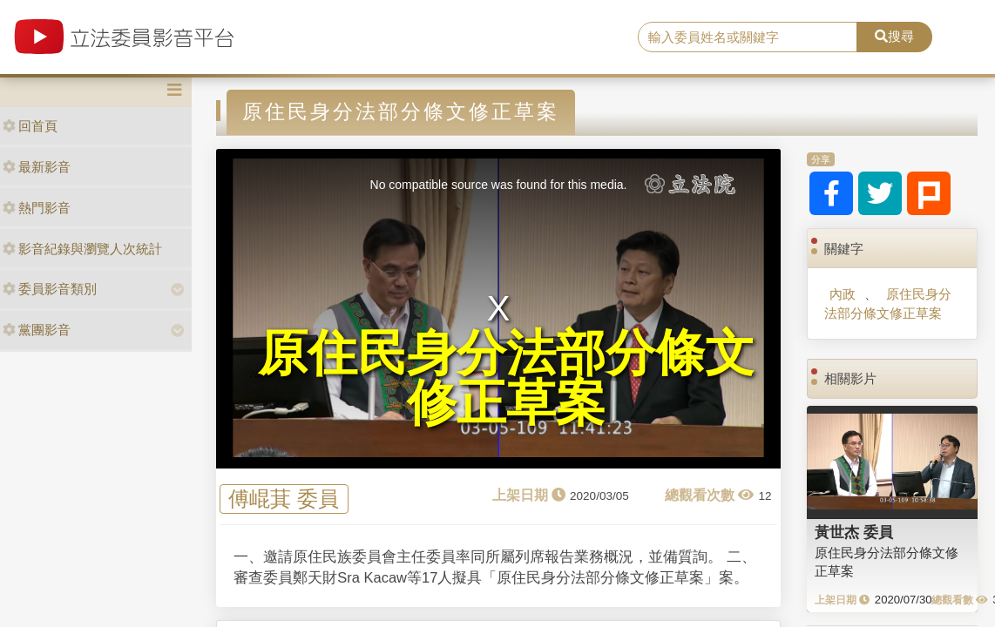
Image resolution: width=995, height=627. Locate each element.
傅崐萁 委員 (283, 499)
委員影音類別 (50, 288)
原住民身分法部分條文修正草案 (887, 303)
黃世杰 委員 (854, 532)
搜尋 (894, 36)
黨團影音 (37, 329)
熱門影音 (37, 207)
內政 (842, 294)
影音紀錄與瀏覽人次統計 (82, 248)
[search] (747, 37)
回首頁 (30, 125)
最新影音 (37, 166)
